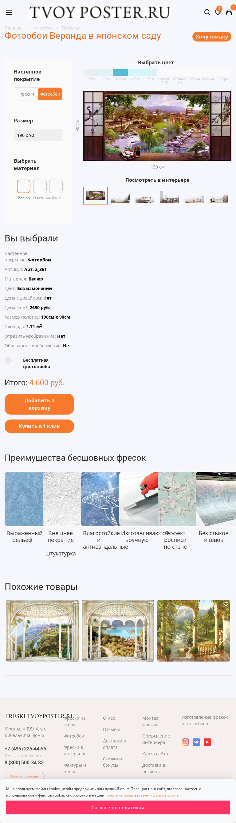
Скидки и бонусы (112, 762)
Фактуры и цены (75, 768)
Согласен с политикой (118, 807)
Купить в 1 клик (39, 426)
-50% (90, 76)
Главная (14, 28)
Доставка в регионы (153, 768)
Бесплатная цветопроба (36, 363)
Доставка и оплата (114, 744)
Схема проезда (24, 776)
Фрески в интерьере (75, 750)
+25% (135, 76)
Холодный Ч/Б (164, 76)
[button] (12, 637)
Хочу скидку (212, 36)
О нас (109, 718)
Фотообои (42, 28)
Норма (120, 76)
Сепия (194, 76)
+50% (150, 76)
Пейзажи (71, 28)
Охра (223, 76)
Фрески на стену (75, 721)
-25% (105, 76)
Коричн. (209, 76)
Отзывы (111, 729)
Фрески (26, 94)
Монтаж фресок (150, 721)
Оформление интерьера (156, 739)
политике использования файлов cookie (142, 795)
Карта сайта (155, 754)
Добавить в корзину (39, 404)
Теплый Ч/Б (179, 76)
